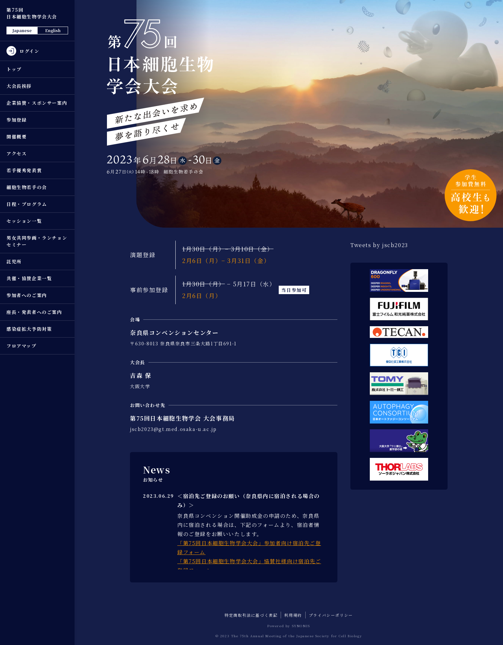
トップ (14, 69)
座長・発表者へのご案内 (34, 312)
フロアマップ (21, 345)
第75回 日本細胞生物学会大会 (31, 13)
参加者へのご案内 (26, 295)
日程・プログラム (26, 204)
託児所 (14, 261)
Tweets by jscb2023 (379, 245)
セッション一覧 (24, 221)
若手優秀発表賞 (24, 170)
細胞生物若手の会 (26, 187)
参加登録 (16, 119)
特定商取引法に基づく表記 (251, 615)
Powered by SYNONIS (288, 625)
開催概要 (16, 136)
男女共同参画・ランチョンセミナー (36, 241)
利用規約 (293, 615)
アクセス (16, 153)
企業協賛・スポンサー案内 (36, 103)
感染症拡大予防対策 (29, 329)
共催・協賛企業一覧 (29, 278)
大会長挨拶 (19, 86)
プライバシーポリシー (331, 615)
